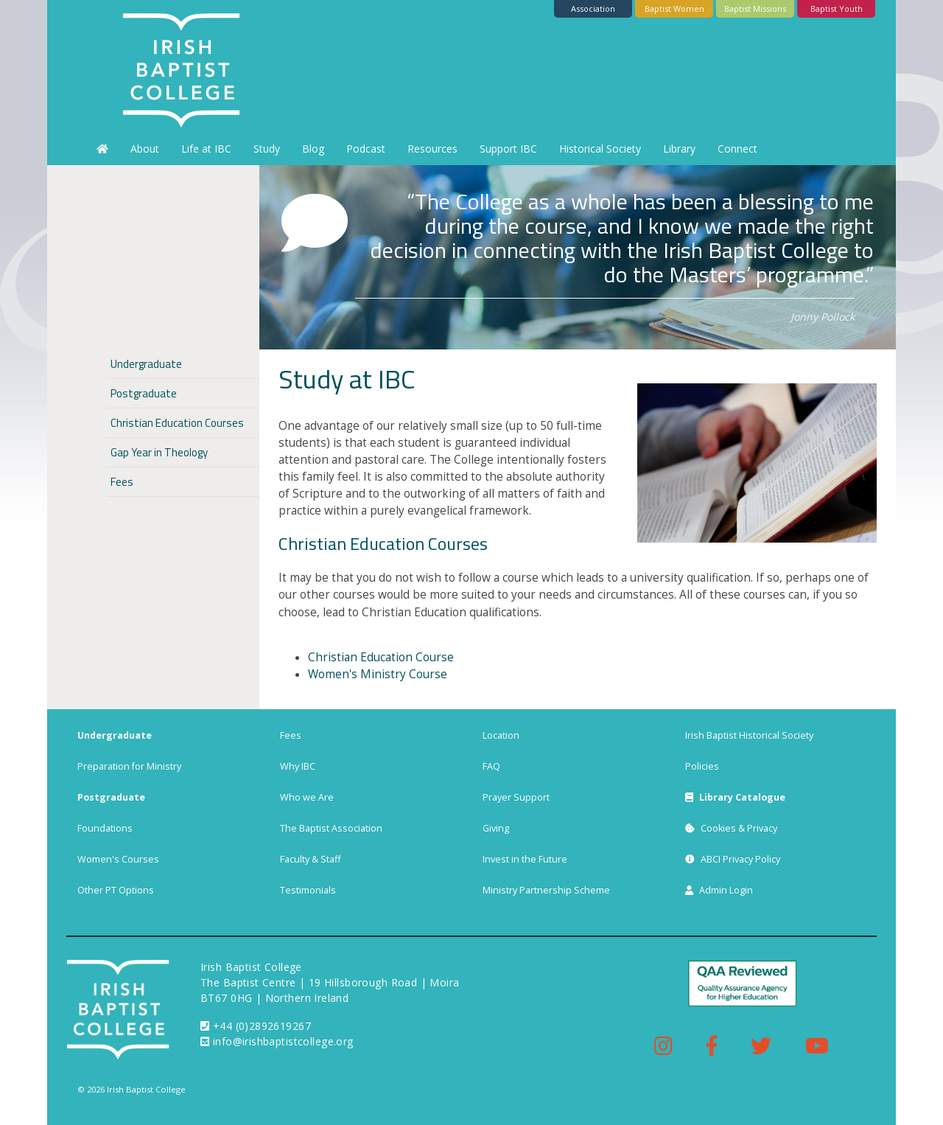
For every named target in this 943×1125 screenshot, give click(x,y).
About (144, 149)
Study (266, 149)
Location (501, 735)
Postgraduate (144, 393)
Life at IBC (206, 149)
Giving (496, 828)
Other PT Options (115, 890)
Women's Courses (118, 859)
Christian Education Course (381, 657)
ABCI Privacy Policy (732, 859)
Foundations (105, 828)
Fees (122, 481)
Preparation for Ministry (129, 766)
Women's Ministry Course (377, 674)
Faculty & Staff (310, 859)
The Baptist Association (331, 828)
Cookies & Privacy (731, 828)
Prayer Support (516, 797)
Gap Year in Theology (159, 452)
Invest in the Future (525, 859)
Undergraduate (146, 363)
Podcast (365, 149)
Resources (432, 149)
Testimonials (308, 890)
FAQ (491, 766)
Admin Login (719, 890)
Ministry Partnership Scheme (546, 890)
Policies (702, 766)
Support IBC (508, 149)
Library (679, 149)
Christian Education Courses (383, 543)
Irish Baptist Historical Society (749, 735)
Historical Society (600, 149)
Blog (313, 149)
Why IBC (297, 766)
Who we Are (307, 797)
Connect (737, 149)
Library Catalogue (735, 797)
